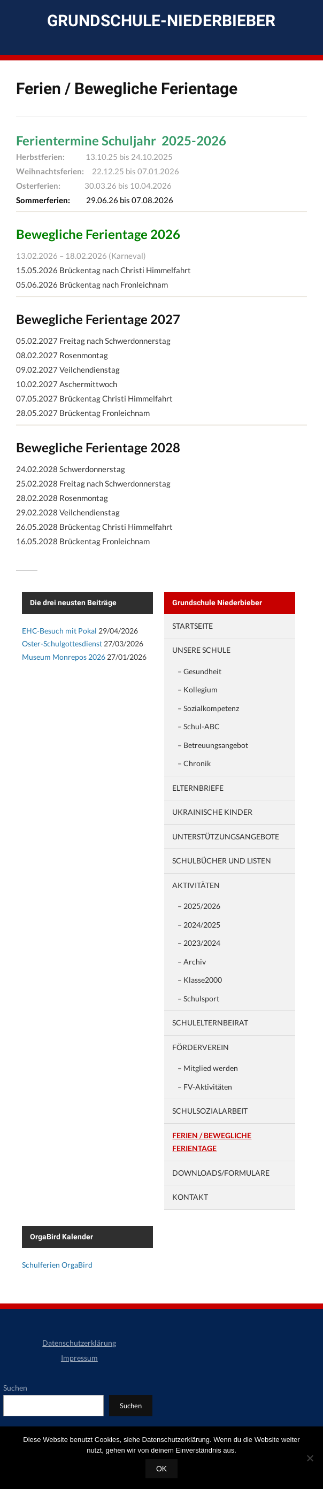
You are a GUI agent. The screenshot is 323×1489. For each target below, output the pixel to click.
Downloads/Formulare (221, 1172)
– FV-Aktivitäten (205, 1086)
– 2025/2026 (199, 906)
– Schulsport (198, 998)
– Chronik (194, 763)
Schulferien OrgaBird (57, 1264)
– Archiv (192, 961)
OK (161, 1468)
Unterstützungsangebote (225, 836)
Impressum (79, 1357)
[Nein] (309, 1458)
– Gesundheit (199, 671)
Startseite (192, 625)
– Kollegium (198, 689)
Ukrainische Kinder (212, 811)
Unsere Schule (201, 649)
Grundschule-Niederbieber (161, 20)
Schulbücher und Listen (221, 860)
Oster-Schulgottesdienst (62, 643)
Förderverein (200, 1047)
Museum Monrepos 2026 (63, 656)
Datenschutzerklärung (79, 1342)
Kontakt (190, 1196)
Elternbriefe (198, 787)
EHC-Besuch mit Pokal (59, 630)
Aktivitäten (196, 885)
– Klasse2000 (200, 979)
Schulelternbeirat (210, 1022)
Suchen (15, 1387)
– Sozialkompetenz (208, 708)
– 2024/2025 (199, 924)
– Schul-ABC (199, 726)
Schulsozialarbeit (210, 1110)
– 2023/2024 (199, 942)
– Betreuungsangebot (213, 745)
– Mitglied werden (208, 1068)
